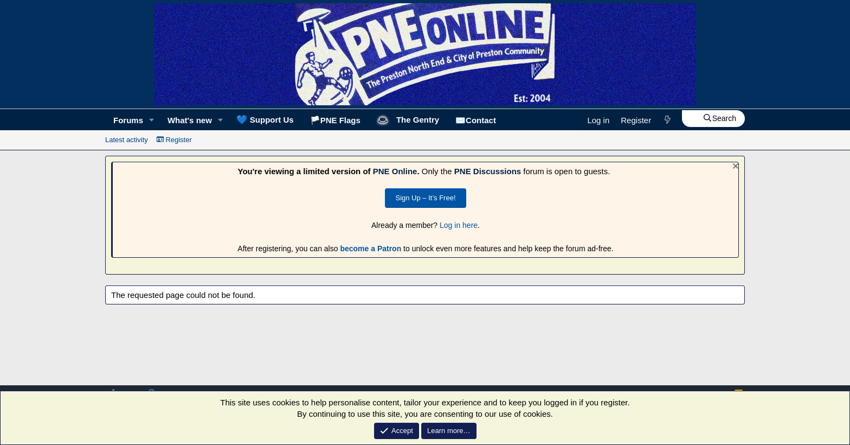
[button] (151, 120)
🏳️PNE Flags (335, 120)
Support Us (265, 119)
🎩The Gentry (408, 120)
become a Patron (370, 248)
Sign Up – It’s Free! (425, 198)
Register (174, 140)
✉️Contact (475, 120)
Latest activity (126, 140)
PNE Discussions (487, 171)
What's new (190, 120)
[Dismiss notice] (734, 167)
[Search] (713, 119)
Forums (128, 120)
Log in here (459, 225)
